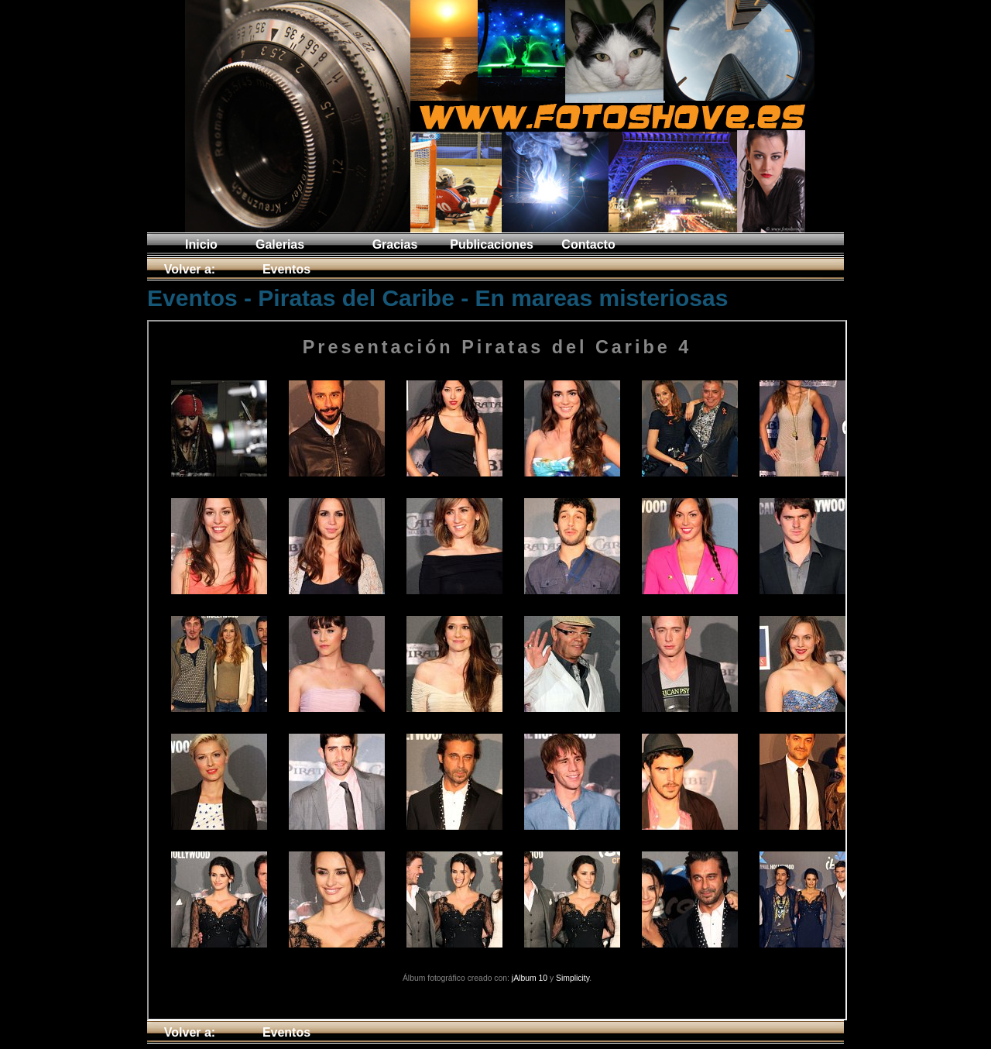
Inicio (201, 244)
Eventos (286, 269)
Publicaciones (491, 244)
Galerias (279, 244)
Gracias (395, 244)
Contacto (588, 244)
